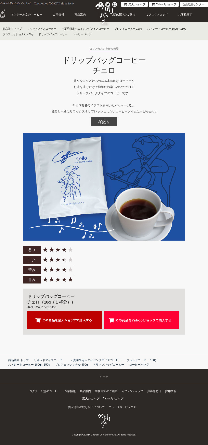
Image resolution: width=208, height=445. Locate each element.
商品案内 (80, 14)
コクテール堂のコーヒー (26, 14)
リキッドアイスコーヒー (41, 28)
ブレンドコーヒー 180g (128, 28)
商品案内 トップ (12, 28)
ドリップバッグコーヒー (52, 34)
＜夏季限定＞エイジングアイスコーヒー (85, 28)
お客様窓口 (185, 14)
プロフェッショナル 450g (18, 34)
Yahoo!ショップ (166, 4)
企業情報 (58, 14)
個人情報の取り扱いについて (86, 407)
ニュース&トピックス (122, 407)
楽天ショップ (136, 4)
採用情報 (171, 391)
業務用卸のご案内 (123, 14)
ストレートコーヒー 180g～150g (166, 28)
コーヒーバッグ (82, 34)
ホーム (104, 376)
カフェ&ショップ (157, 14)
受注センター (195, 4)
